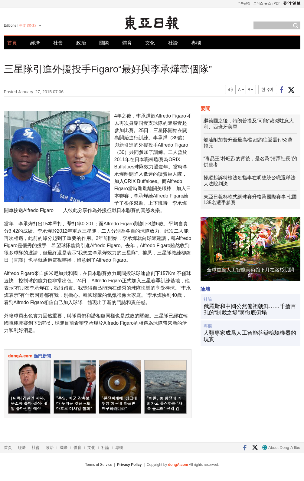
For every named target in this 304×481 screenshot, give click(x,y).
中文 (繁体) (27, 25)
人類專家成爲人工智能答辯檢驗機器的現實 (250, 336)
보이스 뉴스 (262, 3)
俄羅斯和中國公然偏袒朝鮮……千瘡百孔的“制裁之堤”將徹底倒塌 (250, 309)
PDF (277, 3)
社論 (173, 42)
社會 (58, 42)
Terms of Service (98, 465)
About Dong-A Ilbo (281, 447)
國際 (104, 42)
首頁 (12, 42)
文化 (150, 42)
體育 (127, 42)
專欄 (196, 42)
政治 (81, 42)
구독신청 (243, 3)
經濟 (35, 42)
